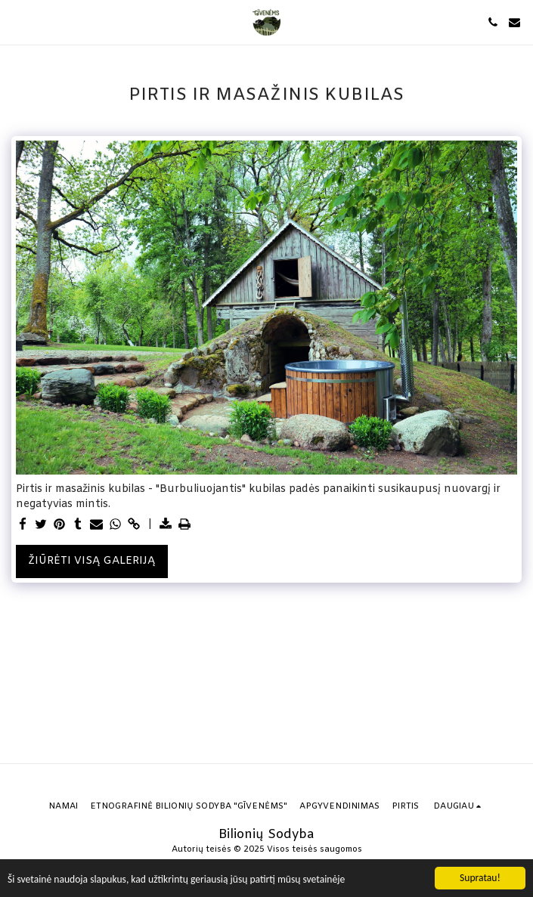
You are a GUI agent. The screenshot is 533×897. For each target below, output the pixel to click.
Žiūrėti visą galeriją (91, 561)
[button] (16, 21)
